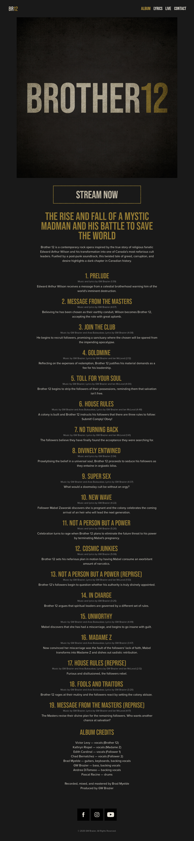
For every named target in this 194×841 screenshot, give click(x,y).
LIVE (168, 8)
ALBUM (146, 8)
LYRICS (158, 8)
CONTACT (180, 8)
